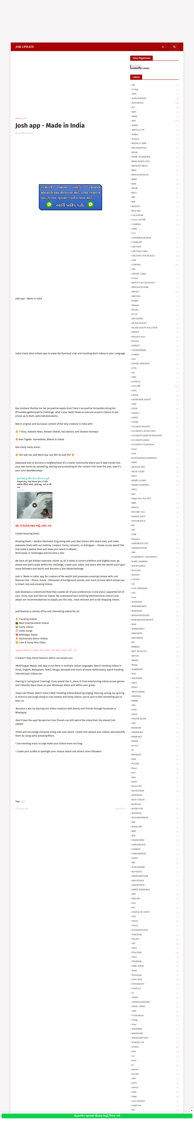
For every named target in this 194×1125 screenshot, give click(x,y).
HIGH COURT (155, 471)
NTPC (155, 710)
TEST (155, 957)
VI (155, 993)
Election (155, 341)
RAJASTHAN (155, 791)
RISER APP (155, 827)
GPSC (155, 391)
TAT (155, 943)
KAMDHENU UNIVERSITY (155, 557)
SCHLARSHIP (155, 867)
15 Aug (155, 89)
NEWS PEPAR (155, 692)
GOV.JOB (155, 386)
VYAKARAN (155, 1015)
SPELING (155, 898)
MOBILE (155, 647)
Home (18, 118)
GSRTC (155, 418)
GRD (155, 404)
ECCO (155, 314)
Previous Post (22, 809)
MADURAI (155, 602)
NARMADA (155, 669)
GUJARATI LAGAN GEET (155, 431)
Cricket (155, 278)
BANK (155, 152)
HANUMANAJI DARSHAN (155, 458)
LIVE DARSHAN (155, 588)
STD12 (155, 926)
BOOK (155, 188)
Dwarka (155, 310)
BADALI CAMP (155, 143)
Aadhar (155, 134)
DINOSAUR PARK (155, 287)
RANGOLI (155, 804)
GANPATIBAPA (155, 350)
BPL (155, 197)
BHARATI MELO (155, 166)
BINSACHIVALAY (155, 175)
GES (155, 359)
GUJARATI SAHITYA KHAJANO (155, 435)
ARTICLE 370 (155, 130)
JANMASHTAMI (155, 548)
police (155, 1083)
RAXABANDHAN (155, 818)
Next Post (120, 809)
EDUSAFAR (155, 319)
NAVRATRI (155, 678)
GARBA (155, 355)
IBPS (155, 503)
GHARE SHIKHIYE (155, 363)
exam (155, 1060)
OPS (155, 723)
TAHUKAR (155, 934)
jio (155, 1065)
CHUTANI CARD (155, 251)
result (155, 1092)
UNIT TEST (155, 979)
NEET (155, 683)
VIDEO (155, 997)
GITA (155, 368)
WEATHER (155, 1029)
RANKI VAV (155, 809)
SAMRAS (155, 849)
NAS (155, 674)
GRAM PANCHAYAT (155, 399)
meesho (155, 1069)
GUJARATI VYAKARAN (155, 444)
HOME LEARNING (155, 485)
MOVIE (155, 656)
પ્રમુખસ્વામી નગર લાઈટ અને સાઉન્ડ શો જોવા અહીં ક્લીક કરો (46, 650)
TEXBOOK (155, 961)
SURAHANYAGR (155, 930)
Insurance (155, 539)
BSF (155, 202)
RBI (155, 822)
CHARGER (155, 242)
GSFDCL (155, 413)
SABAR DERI (155, 840)
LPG (155, 593)
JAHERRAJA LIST (155, 543)
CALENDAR (155, 215)
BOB (155, 184)
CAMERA (155, 224)
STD (155, 916)
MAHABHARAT (155, 606)
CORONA (155, 265)
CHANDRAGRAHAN (155, 238)
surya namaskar (155, 1101)
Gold (155, 453)
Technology (155, 975)
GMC (155, 377)
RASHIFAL (155, 813)
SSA (155, 903)
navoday (155, 1074)
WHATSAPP (155, 1033)
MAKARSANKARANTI (155, 620)
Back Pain (155, 211)
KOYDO (155, 575)
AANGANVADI (155, 98)
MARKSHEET (155, 629)
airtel (155, 1051)
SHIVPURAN (155, 881)
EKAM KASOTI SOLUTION (155, 328)
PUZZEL (155, 764)
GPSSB (155, 395)
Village (155, 1020)
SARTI (155, 858)
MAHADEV (155, 611)
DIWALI (155, 292)
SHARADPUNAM (155, 876)
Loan (155, 597)
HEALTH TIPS (155, 467)
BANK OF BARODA (155, 157)
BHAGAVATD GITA (155, 161)
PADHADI (155, 728)
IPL (155, 525)
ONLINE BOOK (155, 719)
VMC (155, 1011)
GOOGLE (155, 382)
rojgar (155, 1096)
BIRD (155, 179)
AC (155, 107)
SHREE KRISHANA (155, 890)
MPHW (155, 660)
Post (155, 773)
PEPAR (155, 741)
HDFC (155, 462)
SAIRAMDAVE (155, 845)
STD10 (155, 921)
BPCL (155, 193)
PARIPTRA (155, 737)
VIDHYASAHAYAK (155, 1002)
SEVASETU (155, 872)
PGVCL (155, 746)
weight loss (155, 1105)
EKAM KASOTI (155, 323)
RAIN (155, 782)
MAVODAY (155, 633)
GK (155, 373)
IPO (155, 530)
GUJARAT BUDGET (155, 427)
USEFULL (155, 988)
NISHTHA (155, 696)
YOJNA (155, 1047)
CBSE (155, 229)
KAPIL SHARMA (155, 561)
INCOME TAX (155, 512)
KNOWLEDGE (155, 566)
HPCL (155, 489)
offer (155, 1078)
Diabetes (155, 305)
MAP (155, 624)
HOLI (155, 476)
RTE (155, 836)
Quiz (155, 777)
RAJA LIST (155, 786)
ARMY (155, 125)
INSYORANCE (155, 521)
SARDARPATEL (155, 854)
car (155, 1056)
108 (155, 85)
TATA (155, 948)
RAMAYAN (155, 795)
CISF (155, 260)
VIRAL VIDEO (155, 1006)
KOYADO (155, 570)
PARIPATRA (155, 732)
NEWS (155, 687)
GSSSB (155, 422)
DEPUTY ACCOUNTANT (155, 283)
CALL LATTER (155, 220)
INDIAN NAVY (155, 516)
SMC (155, 894)
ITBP (155, 534)
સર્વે (155, 1110)
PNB (155, 759)
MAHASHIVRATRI (155, 615)
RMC (155, 831)
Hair (155, 494)
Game (155, 449)
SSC (155, 907)
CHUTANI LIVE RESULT (155, 256)
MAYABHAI (155, 638)
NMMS (155, 701)
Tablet (155, 970)
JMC (155, 552)
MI (155, 642)
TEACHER (155, 952)
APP (25, 118)
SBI (155, 862)
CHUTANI (155, 247)
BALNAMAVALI (155, 148)
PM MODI (155, 755)
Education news (155, 337)
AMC (155, 112)
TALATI (155, 939)
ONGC (155, 714)
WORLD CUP (155, 1042)
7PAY (155, 94)
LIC (155, 584)
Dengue (155, 301)
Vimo (155, 1024)
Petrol (155, 768)
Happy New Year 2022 (155, 498)
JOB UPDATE (24, 46)
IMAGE (155, 507)
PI (155, 750)
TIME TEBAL (155, 966)
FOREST (155, 346)
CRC (155, 269)
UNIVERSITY (155, 984)
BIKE (155, 170)
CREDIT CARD (155, 274)
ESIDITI (155, 332)
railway (155, 1087)
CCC (155, 233)
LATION (155, 579)
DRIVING (155, 296)
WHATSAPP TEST (155, 1038)
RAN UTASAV (155, 800)
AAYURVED (155, 103)
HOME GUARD (155, 480)
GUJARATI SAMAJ (155, 440)
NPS (155, 705)
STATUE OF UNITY (155, 912)
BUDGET (155, 206)
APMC (155, 116)
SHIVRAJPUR (155, 885)
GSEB (155, 408)
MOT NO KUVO (155, 651)
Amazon (155, 139)
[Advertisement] (91, 21)
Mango (155, 665)
